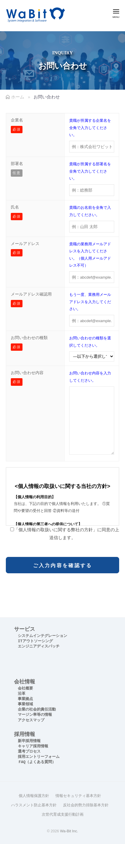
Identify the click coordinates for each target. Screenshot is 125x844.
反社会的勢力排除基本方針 (86, 805)
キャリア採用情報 (33, 746)
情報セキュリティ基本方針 (78, 795)
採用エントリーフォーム (39, 757)
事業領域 (25, 704)
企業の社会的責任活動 (37, 709)
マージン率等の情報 (35, 715)
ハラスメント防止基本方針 (34, 805)
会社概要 (25, 688)
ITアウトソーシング (35, 641)
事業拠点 (25, 699)
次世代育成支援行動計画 (63, 814)
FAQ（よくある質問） (37, 762)
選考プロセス (29, 751)
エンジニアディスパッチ (39, 646)
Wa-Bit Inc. (69, 831)
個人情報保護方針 (34, 795)
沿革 (21, 694)
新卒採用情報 (29, 741)
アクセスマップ (31, 720)
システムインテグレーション (42, 636)
